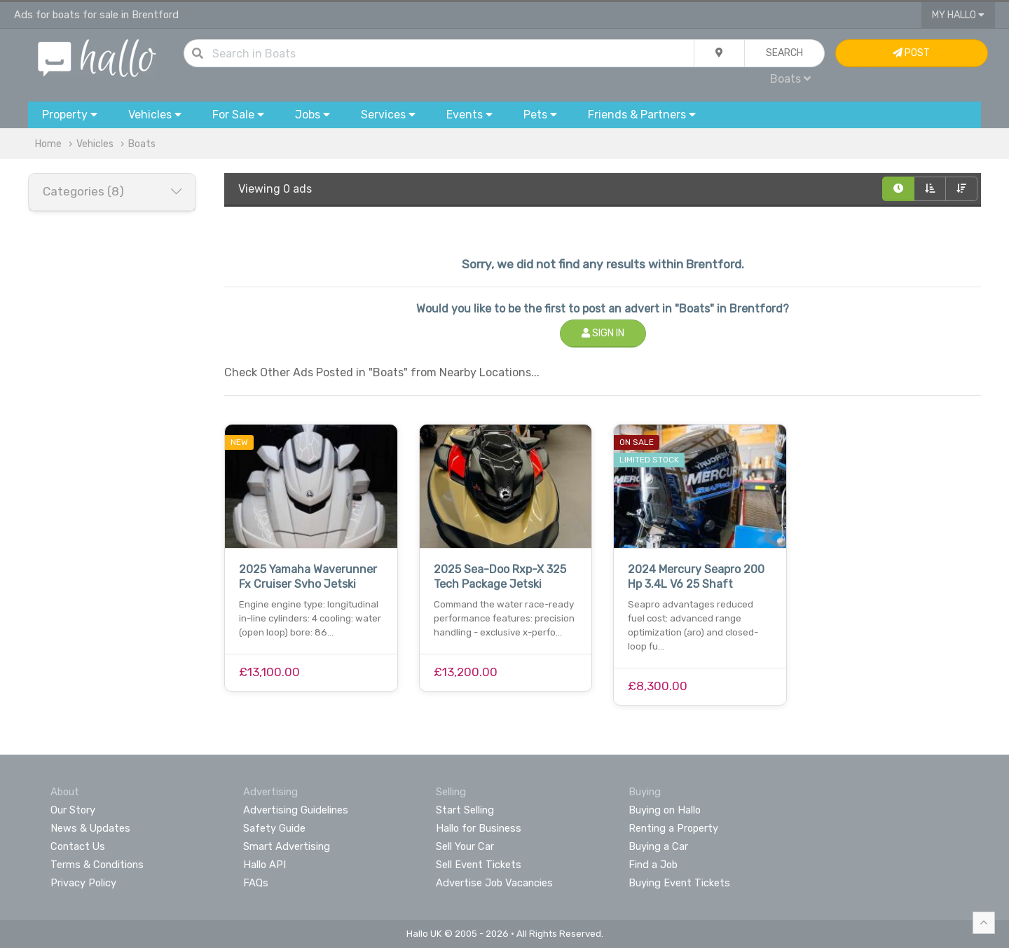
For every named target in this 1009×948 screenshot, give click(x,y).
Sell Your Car (465, 846)
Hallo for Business (478, 828)
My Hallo (958, 15)
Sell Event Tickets (478, 864)
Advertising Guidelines (295, 810)
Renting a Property (673, 828)
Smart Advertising (286, 846)
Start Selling (465, 810)
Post (911, 53)
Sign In (603, 333)
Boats (790, 78)
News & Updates (90, 828)
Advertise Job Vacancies (494, 883)
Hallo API (264, 864)
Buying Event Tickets (679, 883)
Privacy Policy (83, 883)
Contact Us (77, 846)
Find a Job (653, 864)
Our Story (72, 810)
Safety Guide (274, 828)
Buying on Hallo (665, 810)
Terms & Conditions (97, 864)
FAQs (255, 883)
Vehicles (95, 144)
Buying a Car (658, 846)
